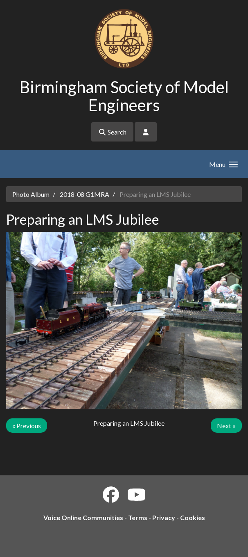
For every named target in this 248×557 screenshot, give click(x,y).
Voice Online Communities (83, 517)
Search (112, 132)
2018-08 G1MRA (84, 194)
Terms (137, 517)
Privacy (163, 517)
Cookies (192, 517)
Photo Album (31, 194)
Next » (226, 425)
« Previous (26, 425)
